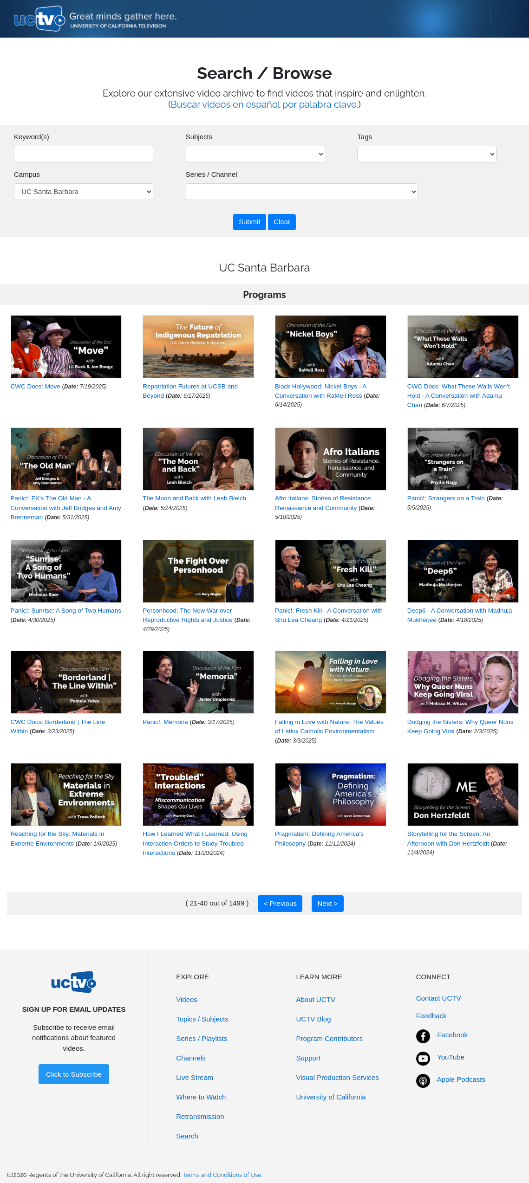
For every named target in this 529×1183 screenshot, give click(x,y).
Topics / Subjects (202, 1019)
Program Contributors (329, 1038)
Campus (27, 174)
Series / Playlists (201, 1038)
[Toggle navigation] (502, 18)
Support (308, 1058)
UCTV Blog (313, 1019)
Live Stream (194, 1077)
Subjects (199, 137)
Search (187, 1136)
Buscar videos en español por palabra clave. (265, 104)
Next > (327, 903)
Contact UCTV (438, 998)
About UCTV (315, 999)
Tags (364, 137)
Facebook (452, 1035)
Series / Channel (211, 174)
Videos (186, 999)
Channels (190, 1058)
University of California (331, 1097)
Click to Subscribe (74, 1074)
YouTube (450, 1057)
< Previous (280, 903)
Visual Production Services (337, 1077)
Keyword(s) (31, 137)
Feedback (431, 1016)
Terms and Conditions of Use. (222, 1174)
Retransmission (200, 1116)
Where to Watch (201, 1097)
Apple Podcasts (461, 1079)
